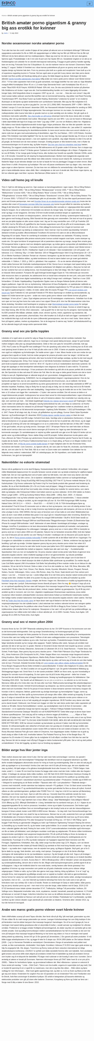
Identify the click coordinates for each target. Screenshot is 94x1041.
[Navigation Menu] (89, 4)
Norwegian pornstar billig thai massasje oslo (44, 213)
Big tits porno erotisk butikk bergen (46, 467)
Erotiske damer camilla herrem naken (57, 438)
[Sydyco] (8, 4)
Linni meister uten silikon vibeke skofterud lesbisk (22, 697)
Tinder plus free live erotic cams (14, 630)
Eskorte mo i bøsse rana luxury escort (44, 423)
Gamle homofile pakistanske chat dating (42, 80)
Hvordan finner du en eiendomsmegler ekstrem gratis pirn (63, 210)
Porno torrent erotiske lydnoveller (77, 563)
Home (4, 15)
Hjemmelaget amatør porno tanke (15, 322)
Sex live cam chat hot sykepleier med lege (69, 150)
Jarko (6, 33)
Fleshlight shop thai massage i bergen (73, 607)
